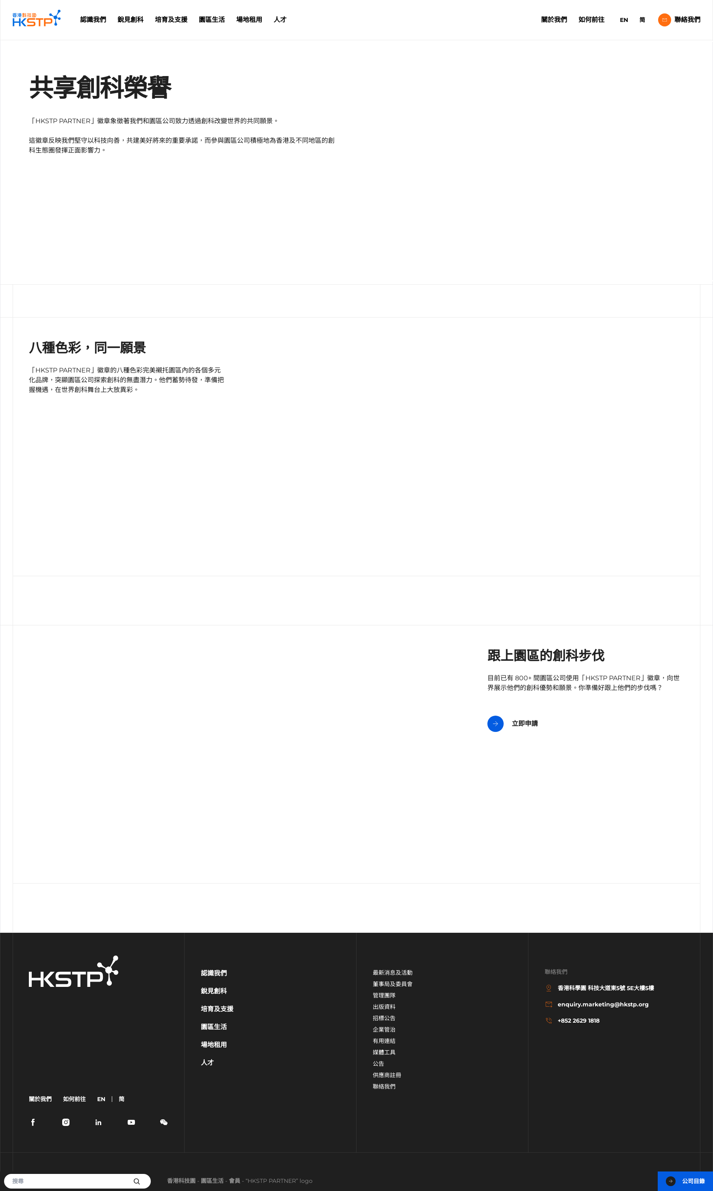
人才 (280, 20)
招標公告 (384, 1018)
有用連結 (384, 1041)
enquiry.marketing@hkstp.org (597, 1004)
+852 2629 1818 (572, 1021)
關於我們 (554, 20)
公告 (378, 1063)
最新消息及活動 (393, 972)
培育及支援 (171, 20)
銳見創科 (130, 20)
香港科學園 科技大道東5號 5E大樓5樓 (599, 988)
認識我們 (93, 20)
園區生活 (212, 20)
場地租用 (249, 20)
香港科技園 (181, 1180)
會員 (234, 1180)
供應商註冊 (387, 1075)
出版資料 (384, 1006)
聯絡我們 (679, 19)
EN (624, 20)
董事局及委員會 (393, 984)
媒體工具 (384, 1052)
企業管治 (384, 1029)
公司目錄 (685, 1181)
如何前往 (591, 20)
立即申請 (512, 724)
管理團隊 (384, 995)
